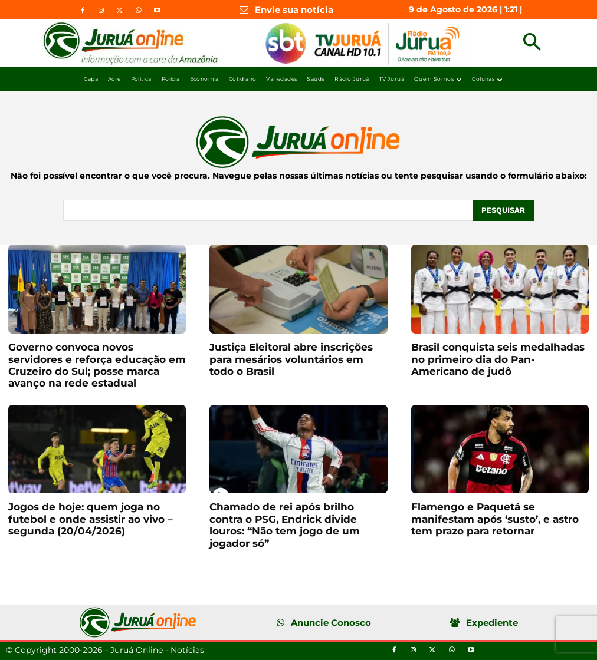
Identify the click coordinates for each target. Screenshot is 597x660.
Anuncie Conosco (331, 622)
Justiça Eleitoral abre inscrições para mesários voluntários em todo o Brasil (291, 359)
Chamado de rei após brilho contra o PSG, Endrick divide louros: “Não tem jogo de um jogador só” (284, 525)
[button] (532, 43)
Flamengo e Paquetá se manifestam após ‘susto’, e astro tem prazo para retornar (495, 519)
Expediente (492, 622)
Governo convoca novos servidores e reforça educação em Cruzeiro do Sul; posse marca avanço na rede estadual (97, 365)
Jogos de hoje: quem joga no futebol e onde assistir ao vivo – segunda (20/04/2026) (90, 519)
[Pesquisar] (503, 210)
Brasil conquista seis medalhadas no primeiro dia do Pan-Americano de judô (498, 359)
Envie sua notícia (294, 9)
